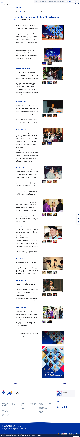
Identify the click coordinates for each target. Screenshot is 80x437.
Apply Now (36, 1)
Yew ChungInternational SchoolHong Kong (8, 2)
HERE (5, 426)
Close (76, 435)
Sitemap (3, 433)
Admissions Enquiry (43, 1)
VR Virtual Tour (50, 1)
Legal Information (11, 433)
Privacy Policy (18, 433)
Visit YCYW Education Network (59, 1)
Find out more (39, 435)
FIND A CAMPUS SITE (7, 4)
